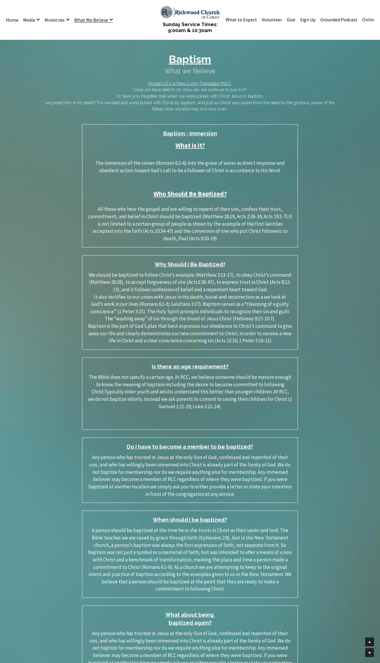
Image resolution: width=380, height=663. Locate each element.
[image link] (190, 11)
